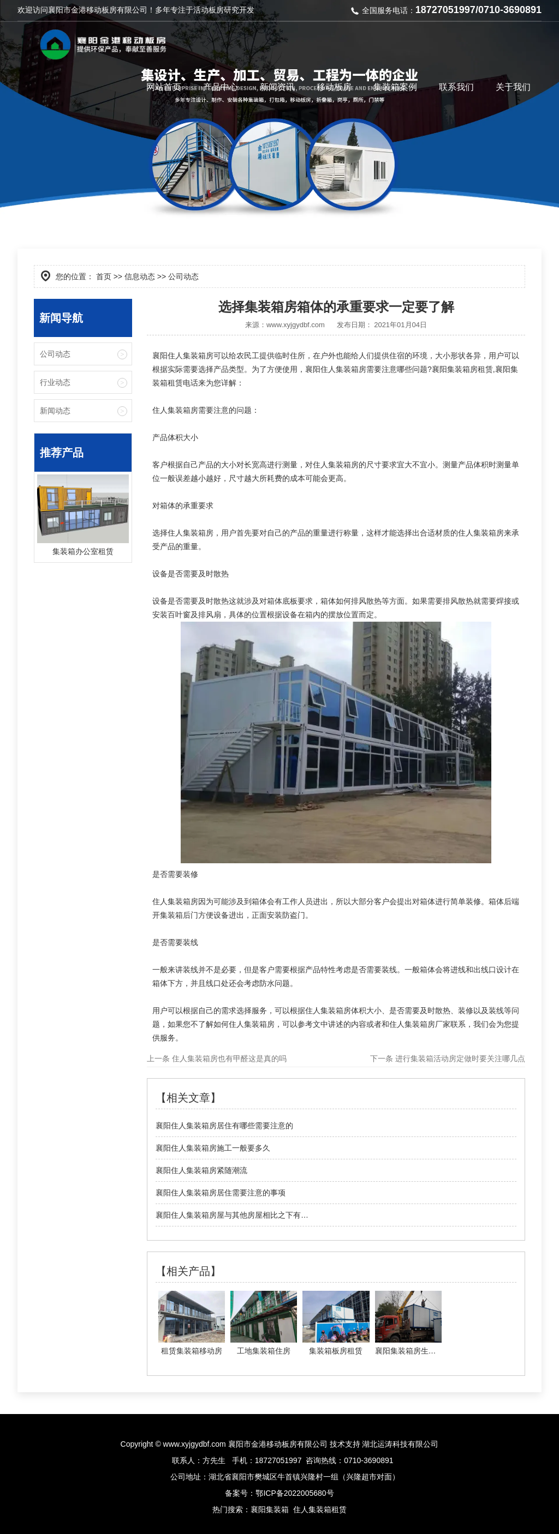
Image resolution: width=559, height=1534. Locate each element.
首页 (103, 276)
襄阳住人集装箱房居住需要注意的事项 (221, 1192)
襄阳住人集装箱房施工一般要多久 (213, 1148)
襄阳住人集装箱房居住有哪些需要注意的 (224, 1125)
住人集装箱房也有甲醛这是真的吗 (228, 1058)
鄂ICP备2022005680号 (294, 1493)
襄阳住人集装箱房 (335, 369)
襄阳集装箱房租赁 (462, 369)
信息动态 (139, 276)
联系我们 (456, 87)
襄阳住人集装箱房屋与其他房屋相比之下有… (232, 1215)
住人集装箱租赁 (320, 1509)
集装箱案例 (395, 87)
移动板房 (334, 87)
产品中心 (220, 87)
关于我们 (513, 87)
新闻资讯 (277, 87)
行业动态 (55, 382)
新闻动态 (55, 410)
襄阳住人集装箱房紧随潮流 (201, 1170)
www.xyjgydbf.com (295, 325)
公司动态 (55, 354)
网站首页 (163, 87)
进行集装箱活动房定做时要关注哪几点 (459, 1058)
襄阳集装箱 (270, 1509)
